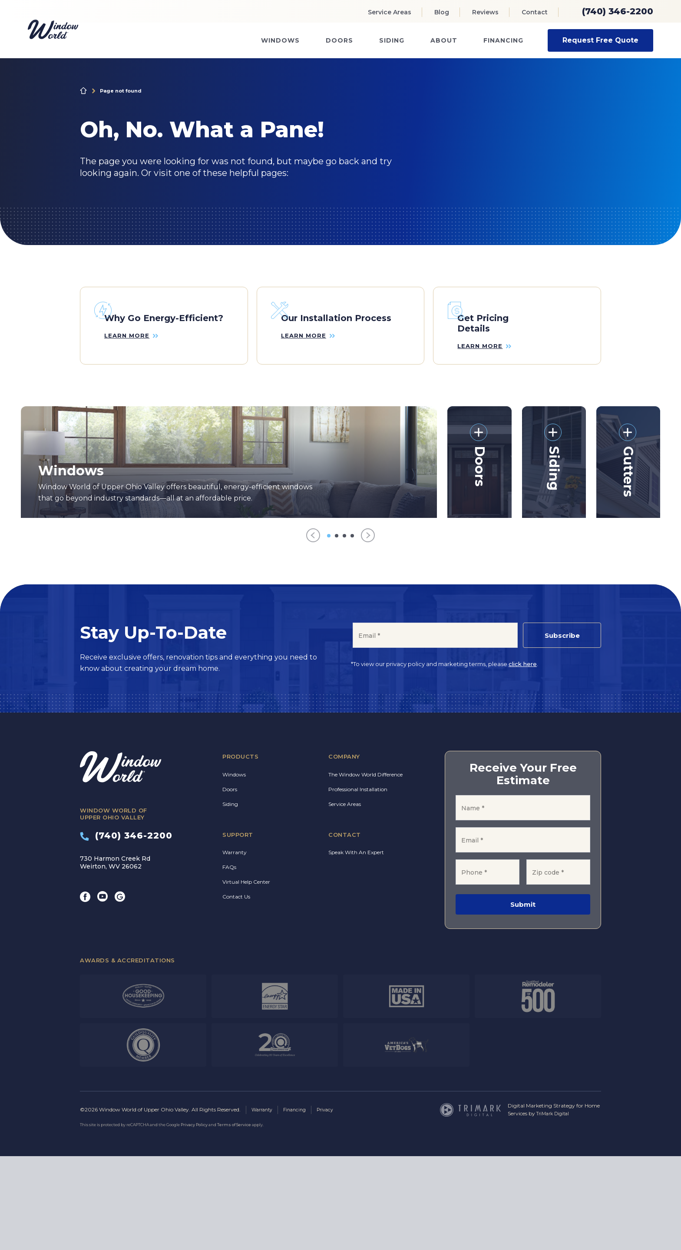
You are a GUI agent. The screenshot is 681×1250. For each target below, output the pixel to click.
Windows (280, 40)
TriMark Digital (555, 1207)
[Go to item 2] (336, 630)
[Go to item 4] (352, 630)
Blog (441, 12)
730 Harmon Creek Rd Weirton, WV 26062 (115, 957)
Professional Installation (357, 883)
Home (83, 91)
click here (523, 758)
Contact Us (236, 991)
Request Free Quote (600, 40)
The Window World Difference (365, 868)
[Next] (368, 630)
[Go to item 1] (329, 630)
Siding (391, 40)
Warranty (234, 947)
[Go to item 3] (344, 630)
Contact (535, 12)
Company (344, 851)
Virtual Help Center (246, 976)
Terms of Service (234, 1218)
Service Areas (389, 12)
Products (240, 851)
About (443, 40)
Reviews (485, 12)
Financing (503, 40)
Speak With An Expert (356, 947)
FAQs (229, 961)
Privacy (332, 1203)
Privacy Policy (194, 1218)
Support (237, 928)
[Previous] (313, 630)
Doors (339, 40)
